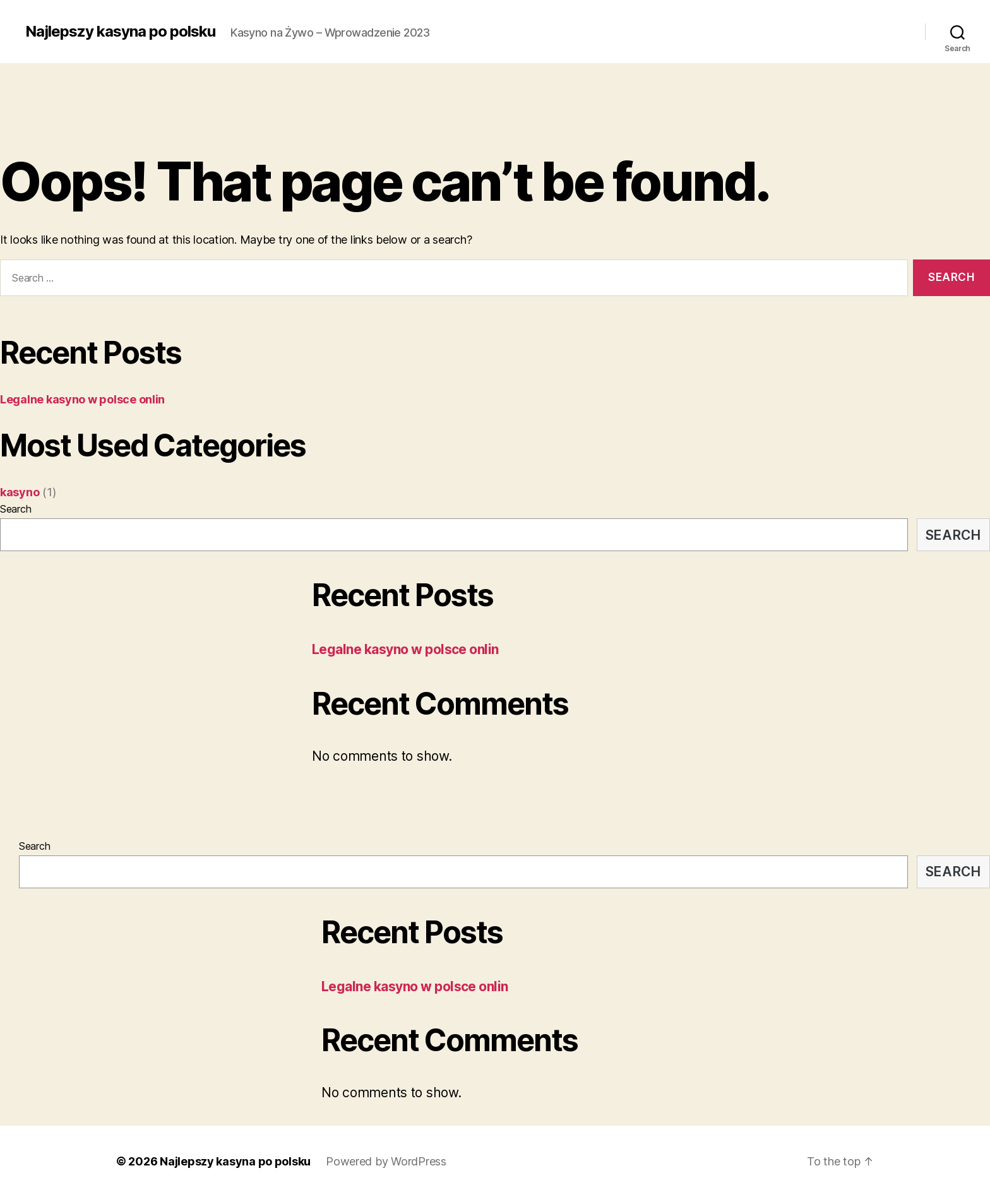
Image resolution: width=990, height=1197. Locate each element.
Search (15, 509)
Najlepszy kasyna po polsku (120, 31)
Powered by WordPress (386, 1161)
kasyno (19, 492)
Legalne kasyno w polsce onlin (82, 399)
